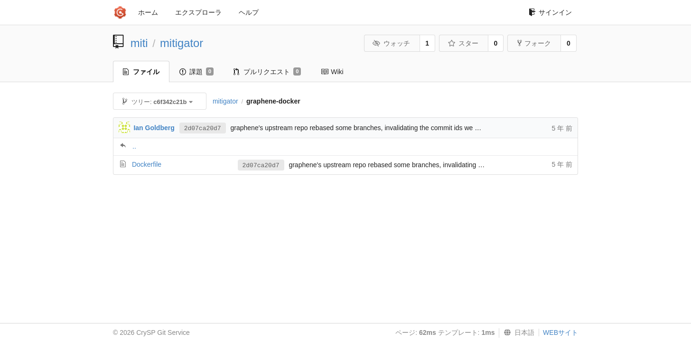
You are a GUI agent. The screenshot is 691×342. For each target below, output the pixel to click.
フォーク (534, 43)
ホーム (148, 12)
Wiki (332, 72)
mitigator (181, 43)
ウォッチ (391, 43)
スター (463, 43)
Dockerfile (146, 164)
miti (139, 43)
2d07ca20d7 (202, 128)
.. (134, 146)
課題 (196, 71)
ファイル (141, 72)
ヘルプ (249, 12)
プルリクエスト (267, 71)
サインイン (550, 12)
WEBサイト (560, 332)
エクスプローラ (198, 12)
